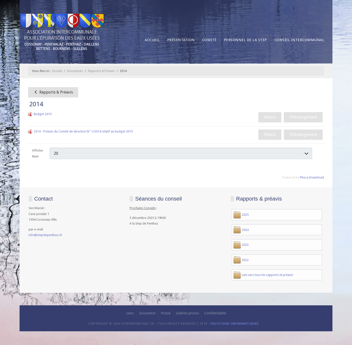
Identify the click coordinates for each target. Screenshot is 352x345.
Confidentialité (215, 313)
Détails (270, 117)
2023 (245, 245)
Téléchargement (303, 117)
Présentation (181, 40)
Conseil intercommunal (299, 40)
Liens (130, 313)
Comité (209, 40)
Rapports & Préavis (53, 92)
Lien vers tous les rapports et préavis (267, 275)
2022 (245, 260)
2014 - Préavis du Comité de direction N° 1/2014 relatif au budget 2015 (83, 131)
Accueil (152, 40)
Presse (166, 313)
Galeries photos (187, 313)
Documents (147, 313)
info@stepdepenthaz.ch (45, 235)
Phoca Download (312, 177)
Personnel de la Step (245, 40)
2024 (245, 230)
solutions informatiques (234, 323)
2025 (245, 214)
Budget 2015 (43, 114)
